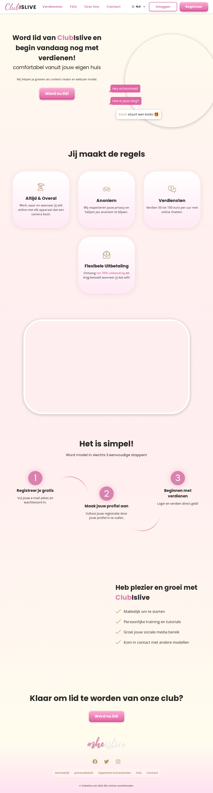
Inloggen (163, 6)
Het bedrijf (62, 773)
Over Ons (91, 6)
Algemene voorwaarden (114, 773)
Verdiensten (52, 6)
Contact (114, 6)
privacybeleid (83, 773)
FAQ (73, 6)
